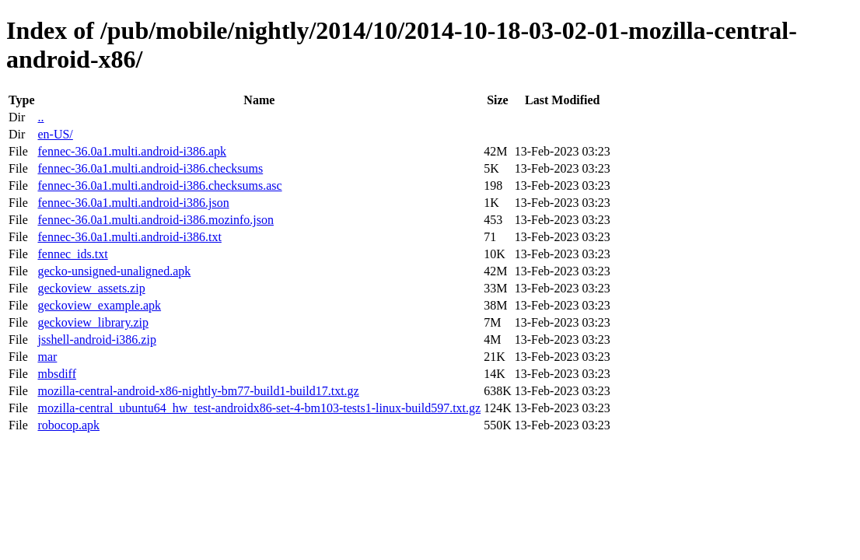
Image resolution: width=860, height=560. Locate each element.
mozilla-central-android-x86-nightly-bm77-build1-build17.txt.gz (197, 390)
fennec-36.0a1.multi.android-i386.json (133, 202)
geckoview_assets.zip (91, 288)
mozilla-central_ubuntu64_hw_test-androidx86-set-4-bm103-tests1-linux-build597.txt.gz (259, 408)
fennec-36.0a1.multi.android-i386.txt (129, 236)
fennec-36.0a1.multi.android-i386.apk (131, 151)
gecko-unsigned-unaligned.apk (114, 271)
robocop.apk (68, 425)
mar (47, 356)
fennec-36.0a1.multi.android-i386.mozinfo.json (155, 219)
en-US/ (54, 134)
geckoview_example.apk (99, 305)
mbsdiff (56, 373)
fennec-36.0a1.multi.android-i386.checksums (150, 168)
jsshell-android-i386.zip (96, 339)
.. (40, 117)
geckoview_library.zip (92, 322)
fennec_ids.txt (72, 254)
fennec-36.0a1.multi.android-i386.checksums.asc (159, 185)
